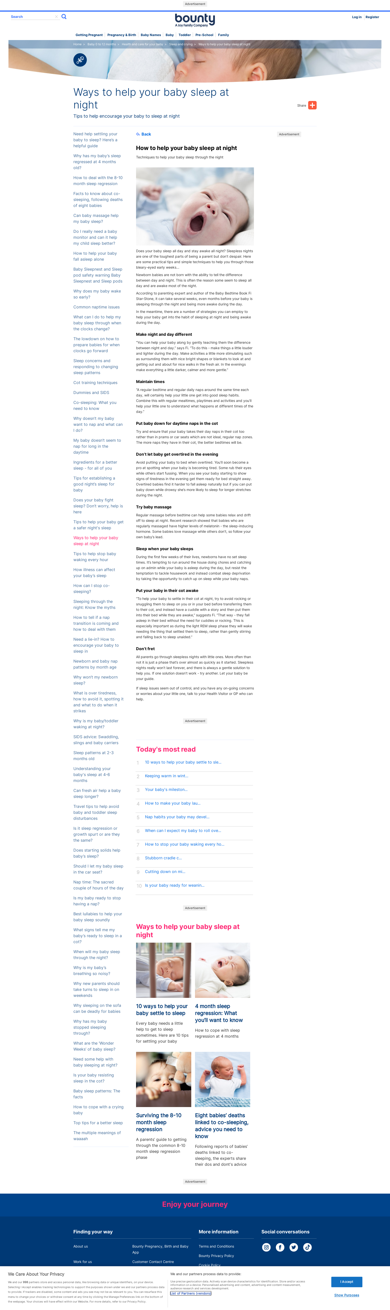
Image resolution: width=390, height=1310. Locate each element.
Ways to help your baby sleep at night (95, 540)
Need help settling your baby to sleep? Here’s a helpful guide (95, 140)
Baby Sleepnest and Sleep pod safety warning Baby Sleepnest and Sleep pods (97, 275)
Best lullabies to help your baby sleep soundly (97, 917)
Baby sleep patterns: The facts (96, 1094)
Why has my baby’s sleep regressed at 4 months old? (97, 161)
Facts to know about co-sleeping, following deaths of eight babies (98, 199)
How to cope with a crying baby (98, 1110)
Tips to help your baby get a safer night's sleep (98, 525)
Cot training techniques (95, 382)
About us (80, 1246)
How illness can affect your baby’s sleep (94, 572)
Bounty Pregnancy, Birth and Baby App (160, 1249)
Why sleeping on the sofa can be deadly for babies (97, 1008)
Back (143, 134)
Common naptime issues (96, 307)
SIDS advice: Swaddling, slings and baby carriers (96, 739)
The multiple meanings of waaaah (97, 1135)
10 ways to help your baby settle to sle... (183, 762)
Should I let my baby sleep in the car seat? (98, 869)
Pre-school (204, 35)
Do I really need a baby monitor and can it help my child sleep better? (95, 237)
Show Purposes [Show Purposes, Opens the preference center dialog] (346, 1299)
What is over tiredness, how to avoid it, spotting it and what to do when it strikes (98, 702)
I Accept (346, 1285)
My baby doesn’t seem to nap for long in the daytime (97, 446)
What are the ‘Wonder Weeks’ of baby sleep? (94, 1046)
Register (372, 17)
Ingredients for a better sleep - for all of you (95, 465)
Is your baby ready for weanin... (174, 885)
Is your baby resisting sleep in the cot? (93, 1078)
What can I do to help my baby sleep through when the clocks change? (97, 323)
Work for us (82, 1262)
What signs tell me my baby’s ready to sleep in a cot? (97, 935)
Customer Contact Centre (153, 1262)
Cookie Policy (210, 1265)
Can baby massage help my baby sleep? (96, 218)
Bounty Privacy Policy (216, 1256)
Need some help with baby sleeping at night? (95, 1062)
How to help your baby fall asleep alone (95, 256)
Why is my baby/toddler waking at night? (95, 724)
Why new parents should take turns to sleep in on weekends (96, 989)
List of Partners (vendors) (190, 1297)
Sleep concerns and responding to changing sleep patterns (95, 366)
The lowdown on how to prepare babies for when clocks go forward (96, 345)
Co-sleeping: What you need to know (94, 405)
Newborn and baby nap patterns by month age (95, 664)
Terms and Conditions (216, 1246)
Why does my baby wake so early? (97, 294)
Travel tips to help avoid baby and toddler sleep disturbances (96, 812)
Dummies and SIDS (91, 392)
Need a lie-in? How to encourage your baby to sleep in (96, 645)
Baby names (151, 35)
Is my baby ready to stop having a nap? (97, 901)
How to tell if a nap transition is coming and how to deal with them (96, 623)
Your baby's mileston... (166, 789)
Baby (170, 35)
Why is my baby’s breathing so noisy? (91, 970)
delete (56, 16)
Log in (357, 17)
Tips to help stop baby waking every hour (94, 556)
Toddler (185, 35)
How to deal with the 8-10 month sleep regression (98, 180)
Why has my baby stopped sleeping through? (90, 1027)
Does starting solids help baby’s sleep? (96, 853)
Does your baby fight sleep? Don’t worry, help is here (98, 506)
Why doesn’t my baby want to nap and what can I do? (98, 424)
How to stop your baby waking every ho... (184, 844)
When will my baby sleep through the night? (96, 954)
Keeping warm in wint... (166, 776)
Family (223, 35)
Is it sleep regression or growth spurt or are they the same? (96, 834)
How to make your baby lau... (172, 803)
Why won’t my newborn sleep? (95, 680)
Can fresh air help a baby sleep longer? (97, 793)
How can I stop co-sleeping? (91, 588)
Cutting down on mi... (165, 871)
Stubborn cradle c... (163, 858)
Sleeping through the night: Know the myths (94, 604)
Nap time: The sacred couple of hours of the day (98, 885)
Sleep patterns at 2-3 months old (93, 755)
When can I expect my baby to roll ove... (183, 830)
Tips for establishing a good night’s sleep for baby (94, 484)
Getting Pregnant (89, 35)
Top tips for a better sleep (98, 1122)
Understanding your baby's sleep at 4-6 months (92, 774)
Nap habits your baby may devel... (177, 817)
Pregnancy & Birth (121, 35)
